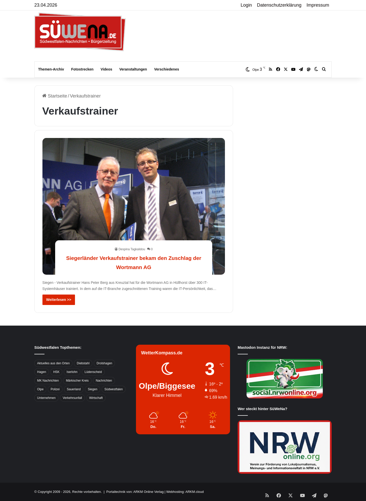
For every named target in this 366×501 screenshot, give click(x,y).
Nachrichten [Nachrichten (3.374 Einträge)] (104, 380)
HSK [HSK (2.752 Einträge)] (56, 372)
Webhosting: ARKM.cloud (185, 492)
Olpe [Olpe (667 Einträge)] (40, 389)
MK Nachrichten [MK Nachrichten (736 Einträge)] (48, 380)
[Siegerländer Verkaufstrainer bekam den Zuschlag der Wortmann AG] (133, 206)
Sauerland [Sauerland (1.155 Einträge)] (74, 389)
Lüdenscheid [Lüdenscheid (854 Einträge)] (93, 372)
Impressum (318, 5)
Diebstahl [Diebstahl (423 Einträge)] (83, 363)
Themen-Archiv (51, 69)
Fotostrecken (82, 69)
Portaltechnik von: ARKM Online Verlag (134, 492)
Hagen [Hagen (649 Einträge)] (41, 372)
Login (246, 5)
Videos (106, 69)
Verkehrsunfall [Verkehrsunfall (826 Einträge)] (72, 398)
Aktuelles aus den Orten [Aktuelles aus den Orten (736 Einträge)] (53, 363)
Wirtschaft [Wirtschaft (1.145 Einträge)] (96, 398)
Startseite (54, 96)
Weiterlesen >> (58, 300)
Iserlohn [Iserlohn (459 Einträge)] (72, 372)
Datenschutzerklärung (279, 5)
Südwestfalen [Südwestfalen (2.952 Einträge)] (113, 389)
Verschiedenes (166, 69)
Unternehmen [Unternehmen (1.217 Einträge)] (46, 398)
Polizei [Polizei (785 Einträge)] (55, 389)
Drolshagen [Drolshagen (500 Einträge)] (104, 363)
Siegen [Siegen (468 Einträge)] (92, 389)
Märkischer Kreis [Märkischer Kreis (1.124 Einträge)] (77, 380)
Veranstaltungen (133, 69)
